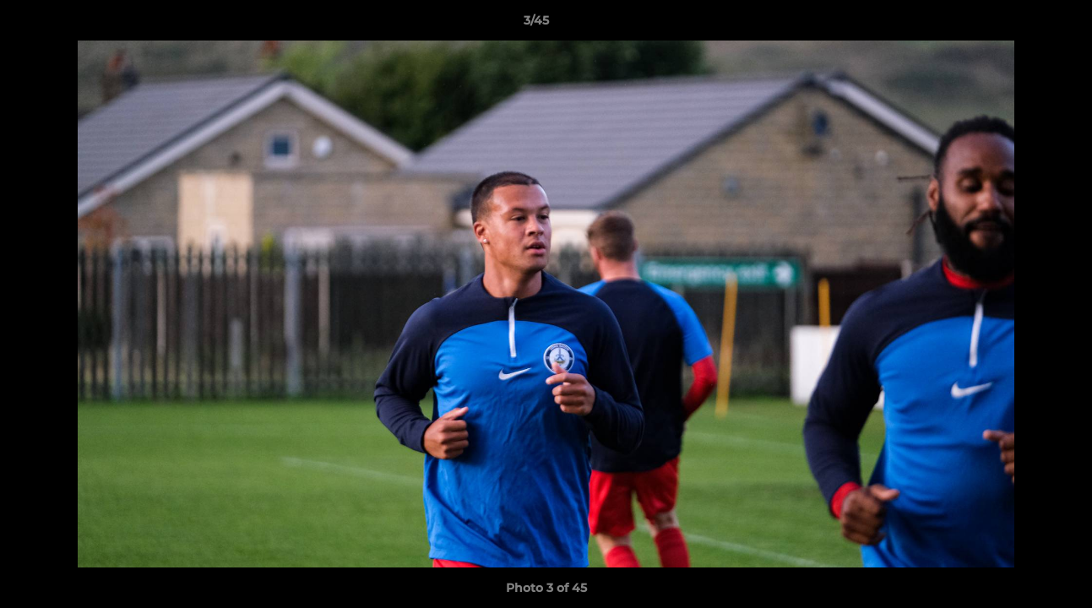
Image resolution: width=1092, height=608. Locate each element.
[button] (1021, 24)
